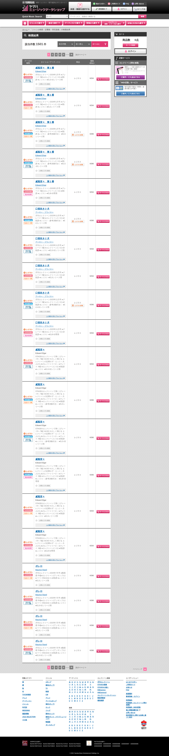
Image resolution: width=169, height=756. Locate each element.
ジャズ (48, 710)
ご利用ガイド (130, 685)
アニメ (24, 698)
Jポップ (48, 682)
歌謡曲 (48, 722)
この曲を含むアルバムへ (54, 89)
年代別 (24, 707)
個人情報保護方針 (132, 710)
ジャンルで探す (36, 23)
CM (47, 695)
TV (47, 688)
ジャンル (25, 704)
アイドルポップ (51, 701)
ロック (48, 707)
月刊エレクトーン (103, 682)
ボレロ (38, 566)
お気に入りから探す (136, 23)
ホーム (25, 30)
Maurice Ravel (41, 570)
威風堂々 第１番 (44, 68)
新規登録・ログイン (133, 696)
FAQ (127, 690)
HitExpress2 (101, 692)
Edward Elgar (40, 71)
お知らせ (129, 687)
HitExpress (101, 690)
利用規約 (129, 700)
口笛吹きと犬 (42, 208)
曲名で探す (54, 23)
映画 (47, 691)
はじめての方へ (131, 682)
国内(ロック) (50, 714)
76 (71, 55)
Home (24, 23)
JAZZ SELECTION (29, 717)
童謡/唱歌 (25, 714)
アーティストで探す (73, 23)
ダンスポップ (50, 725)
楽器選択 (129, 694)
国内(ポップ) (50, 685)
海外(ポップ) (50, 704)
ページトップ (137, 669)
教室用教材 (101, 698)
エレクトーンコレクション (106, 695)
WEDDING (26, 710)
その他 (24, 720)
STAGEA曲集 (102, 685)
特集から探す (92, 23)
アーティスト (27, 701)
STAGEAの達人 (102, 687)
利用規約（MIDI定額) (133, 707)
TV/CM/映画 (26, 695)
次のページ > (80, 55)
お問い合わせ (130, 713)
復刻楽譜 (100, 700)
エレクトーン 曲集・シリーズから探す (113, 23)
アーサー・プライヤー (44, 212)
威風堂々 (40, 349)
